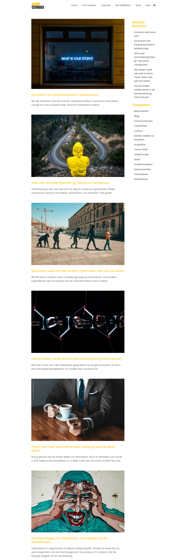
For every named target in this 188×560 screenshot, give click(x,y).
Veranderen (141, 174)
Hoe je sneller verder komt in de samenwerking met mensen (76, 359)
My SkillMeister (123, 5)
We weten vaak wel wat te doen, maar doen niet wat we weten (77, 271)
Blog (136, 116)
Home (74, 5)
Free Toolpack (89, 5)
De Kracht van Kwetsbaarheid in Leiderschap (64, 95)
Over (148, 5)
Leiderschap (141, 154)
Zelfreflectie (141, 179)
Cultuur (138, 130)
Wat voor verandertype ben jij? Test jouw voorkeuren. (70, 183)
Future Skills (141, 149)
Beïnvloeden (141, 111)
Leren (137, 159)
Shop (138, 5)
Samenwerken (142, 169)
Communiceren (143, 121)
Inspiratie (106, 5)
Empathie (139, 144)
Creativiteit (140, 125)
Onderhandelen (143, 164)
